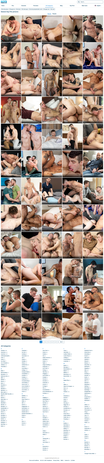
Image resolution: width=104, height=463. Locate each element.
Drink (23, 417)
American (3, 352)
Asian (2, 359)
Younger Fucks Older (89, 453)
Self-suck (86, 357)
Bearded (3, 385)
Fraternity (45, 382)
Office (65, 384)
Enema (23, 423)
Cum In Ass (24, 384)
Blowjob (3, 406)
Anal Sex (3, 354)
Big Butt (3, 388)
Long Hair (66, 361)
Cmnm (23, 366)
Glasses (45, 406)
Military (65, 372)
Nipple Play (66, 380)
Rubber (65, 437)
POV (65, 411)
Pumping (66, 419)
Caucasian (24, 355)
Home (2, 5)
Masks (65, 365)
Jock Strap (45, 442)
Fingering (45, 366)
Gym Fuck (45, 411)
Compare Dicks (25, 371)
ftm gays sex (46, 9)
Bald (2, 370)
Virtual (85, 436)
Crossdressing (25, 380)
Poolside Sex (67, 408)
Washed (86, 442)
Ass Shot (3, 361)
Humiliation (45, 424)
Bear (2, 383)
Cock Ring (24, 368)
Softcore (86, 379)
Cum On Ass (25, 387)
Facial (44, 352)
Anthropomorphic (5, 355)
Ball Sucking (4, 372)
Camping (24, 350)
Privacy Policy (56, 460)
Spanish (86, 382)
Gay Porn (72, 5)
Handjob (45, 417)
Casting (23, 354)
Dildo (23, 401)
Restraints (66, 426)
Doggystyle (24, 406)
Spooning (86, 387)
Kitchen (44, 450)
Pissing (65, 406)
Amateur (3, 350)
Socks (85, 377)
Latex (65, 350)
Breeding (3, 417)
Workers (86, 445)
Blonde (2, 404)
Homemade (45, 423)
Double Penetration (26, 413)
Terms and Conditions (34, 460)
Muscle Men (66, 376)
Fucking (45, 393)
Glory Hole (45, 408)
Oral (65, 388)
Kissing (44, 448)
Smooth (86, 375)
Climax (23, 362)
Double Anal (25, 410)
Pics (13, 5)
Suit (85, 395)
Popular (54, 13)
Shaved (86, 361)
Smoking (86, 373)
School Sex (87, 352)
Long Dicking (67, 359)
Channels (23, 5)
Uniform (86, 430)
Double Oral (24, 411)
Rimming (66, 430)
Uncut (85, 426)
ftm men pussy (5, 9)
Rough (65, 435)
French (44, 384)
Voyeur (86, 438)
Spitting (86, 386)
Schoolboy (87, 354)
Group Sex (45, 410)
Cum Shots (24, 389)
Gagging (45, 397)
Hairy (44, 415)
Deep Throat (25, 399)
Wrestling (86, 449)
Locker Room (67, 355)
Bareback (3, 374)
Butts (2, 426)
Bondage (3, 410)
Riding (65, 428)
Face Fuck (45, 350)
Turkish (86, 420)
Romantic (66, 432)
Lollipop (65, 357)
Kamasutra (45, 446)
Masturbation (67, 369)
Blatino (2, 401)
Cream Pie (24, 379)
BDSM (2, 379)
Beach (2, 381)
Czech (23, 391)
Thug (85, 411)
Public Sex (66, 417)
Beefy (2, 386)
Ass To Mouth (4, 362)
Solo (85, 380)
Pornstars (35, 5)
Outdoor (65, 391)
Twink (85, 422)
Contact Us (67, 460)
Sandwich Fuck (88, 350)
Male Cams (84, 5)
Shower (86, 362)
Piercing (65, 402)
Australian (3, 366)
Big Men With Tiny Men (6, 393)
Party (65, 399)
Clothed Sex (25, 364)
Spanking (86, 384)
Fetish (44, 361)
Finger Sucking (46, 364)
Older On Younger (68, 386)
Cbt (22, 357)
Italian (44, 434)
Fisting (44, 370)
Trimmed (86, 418)
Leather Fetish (67, 354)
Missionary (66, 374)
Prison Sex (66, 413)
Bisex (2, 395)
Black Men (3, 399)
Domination (24, 408)
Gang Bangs (46, 399)
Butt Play (3, 424)
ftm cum (52, 9)
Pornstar (66, 410)
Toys (85, 415)
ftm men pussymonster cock (35, 9)
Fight (44, 362)
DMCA (62, 460)
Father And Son (46, 357)
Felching (45, 359)
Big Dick (3, 390)
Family (44, 354)
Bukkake (3, 422)
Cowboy (24, 377)
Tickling (86, 413)
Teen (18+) (86, 408)
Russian (65, 439)
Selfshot (86, 359)
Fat (43, 355)
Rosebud (66, 433)
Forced (44, 379)
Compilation (25, 373)
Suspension (87, 396)
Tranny (86, 417)
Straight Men (87, 391)
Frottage (45, 386)
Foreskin (45, 380)
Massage (66, 367)
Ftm (44, 387)
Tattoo (85, 404)
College (23, 370)
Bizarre (2, 397)
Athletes (3, 364)
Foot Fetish (45, 375)
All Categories (49, 5)
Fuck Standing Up (47, 391)
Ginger (44, 404)
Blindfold (3, 402)
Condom (24, 375)
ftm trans (18, 9)
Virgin (85, 434)
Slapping (86, 368)
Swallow (86, 398)
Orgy (65, 389)
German (44, 402)
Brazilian (3, 415)
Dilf (22, 402)
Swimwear (86, 400)
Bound (2, 413)
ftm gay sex (12, 9)
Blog (61, 5)
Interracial (45, 432)
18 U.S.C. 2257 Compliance (46, 460)
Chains (23, 359)
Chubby (24, 361)
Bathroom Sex (4, 376)
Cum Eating (24, 382)
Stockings (86, 389)
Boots (2, 411)
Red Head (66, 425)
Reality (65, 423)
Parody (65, 397)
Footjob (44, 377)
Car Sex (24, 352)
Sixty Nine (86, 364)
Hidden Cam (46, 421)
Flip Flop (45, 371)
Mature (65, 370)
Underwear (87, 428)
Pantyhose (66, 395)
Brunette (3, 420)
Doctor (23, 404)
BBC (2, 377)
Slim (85, 370)
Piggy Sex (66, 404)
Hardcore (45, 419)
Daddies (24, 395)
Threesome (87, 410)
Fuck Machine (46, 389)
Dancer (23, 397)
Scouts (86, 355)
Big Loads (3, 392)
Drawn (23, 415)
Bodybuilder (4, 408)
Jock (44, 440)
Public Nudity (67, 415)
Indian (44, 430)
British (2, 418)
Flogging (45, 373)
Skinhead (86, 366)
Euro (23, 424)
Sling (85, 371)
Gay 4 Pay (45, 401)
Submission (87, 393)
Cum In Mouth (25, 386)
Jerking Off (45, 438)
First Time (45, 368)
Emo (23, 421)
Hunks (44, 426)
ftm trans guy (25, 9)
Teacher (86, 406)
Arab (2, 357)
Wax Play (86, 443)
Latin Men (66, 352)
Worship (86, 447)
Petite (65, 401)
